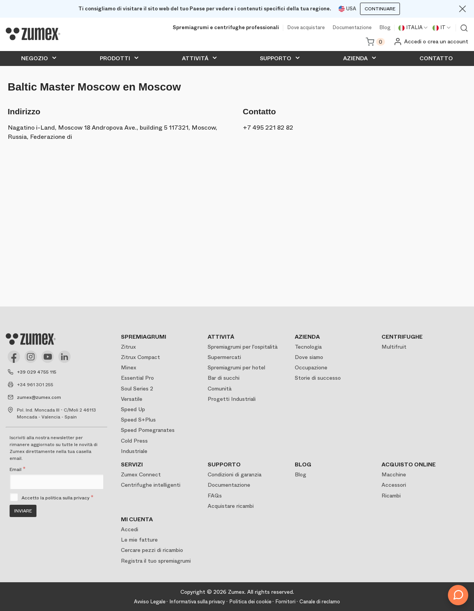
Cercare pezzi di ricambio (152, 550)
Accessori (394, 485)
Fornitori (285, 601)
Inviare (23, 510)
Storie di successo (318, 378)
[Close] (462, 8)
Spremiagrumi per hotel (236, 367)
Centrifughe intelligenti (150, 485)
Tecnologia (308, 347)
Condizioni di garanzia (234, 474)
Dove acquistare (306, 28)
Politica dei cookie (250, 601)
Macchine (394, 474)
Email (18, 469)
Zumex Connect (141, 474)
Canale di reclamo (319, 601)
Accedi (129, 529)
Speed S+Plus (138, 419)
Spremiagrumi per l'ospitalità (242, 347)
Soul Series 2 (137, 388)
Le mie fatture (139, 539)
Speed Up (133, 409)
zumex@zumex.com (39, 397)
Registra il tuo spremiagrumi (156, 561)
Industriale (134, 451)
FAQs (215, 495)
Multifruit (394, 347)
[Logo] (33, 34)
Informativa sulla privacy (197, 601)
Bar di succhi (223, 378)
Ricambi (391, 495)
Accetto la (57, 497)
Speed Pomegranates (148, 430)
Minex (128, 367)
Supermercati (224, 357)
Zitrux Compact (140, 357)
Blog (384, 28)
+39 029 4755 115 (36, 372)
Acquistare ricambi (231, 506)
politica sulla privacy (67, 497)
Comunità (219, 388)
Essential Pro (137, 378)
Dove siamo (309, 357)
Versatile (131, 399)
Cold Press (134, 441)
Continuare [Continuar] (380, 8)
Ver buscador (464, 28)
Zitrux (128, 347)
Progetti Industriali (232, 399)
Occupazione (311, 367)
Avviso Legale (149, 601)
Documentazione (352, 28)
